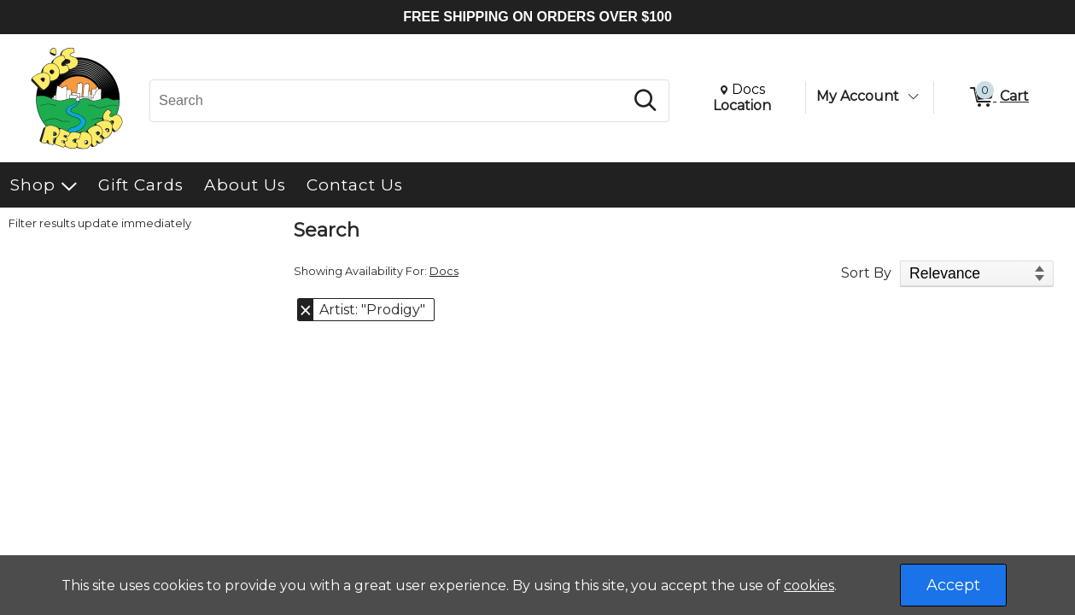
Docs (444, 271)
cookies (809, 585)
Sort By (866, 273)
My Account (857, 96)
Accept (953, 585)
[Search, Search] (389, 100)
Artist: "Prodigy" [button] (372, 310)
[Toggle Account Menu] (913, 96)
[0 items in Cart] (998, 97)
